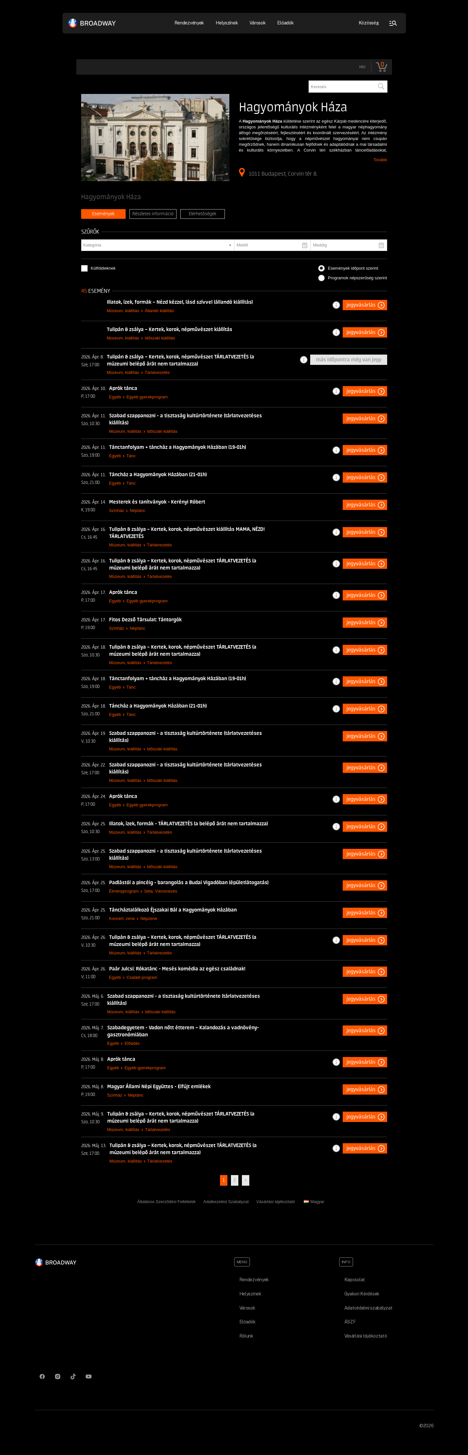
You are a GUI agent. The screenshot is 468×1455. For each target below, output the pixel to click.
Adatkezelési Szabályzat (226, 1201)
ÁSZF (350, 1321)
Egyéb (115, 396)
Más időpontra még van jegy (348, 360)
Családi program (142, 977)
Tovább (380, 159)
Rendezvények (189, 22)
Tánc (131, 455)
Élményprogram (124, 891)
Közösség (368, 22)
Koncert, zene (122, 918)
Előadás (132, 1043)
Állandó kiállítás (159, 310)
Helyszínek (227, 22)
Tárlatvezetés (157, 372)
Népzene (148, 918)
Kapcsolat (354, 1279)
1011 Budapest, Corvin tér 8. (278, 172)
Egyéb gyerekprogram (147, 396)
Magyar (314, 1201)
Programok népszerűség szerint (357, 277)
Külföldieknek (103, 268)
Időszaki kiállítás (160, 338)
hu (362, 66)
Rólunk (246, 1336)
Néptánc (137, 510)
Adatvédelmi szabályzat (368, 1308)
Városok (258, 22)
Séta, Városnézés (160, 891)
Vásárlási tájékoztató (275, 1201)
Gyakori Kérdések (362, 1293)
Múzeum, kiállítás (123, 310)
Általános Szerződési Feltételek (166, 1201)
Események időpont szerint (353, 268)
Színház (116, 510)
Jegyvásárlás (361, 305)
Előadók (285, 22)
